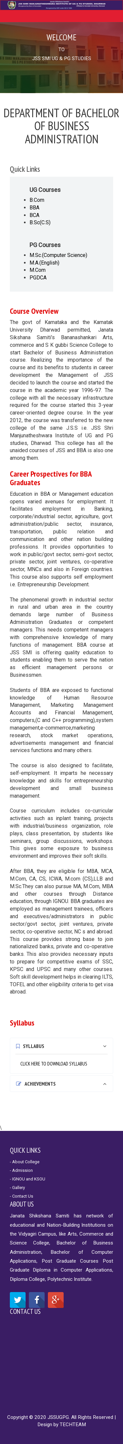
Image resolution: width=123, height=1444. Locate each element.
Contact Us (25, 1311)
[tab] (61, 1046)
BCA (34, 215)
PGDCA (38, 277)
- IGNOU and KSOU (27, 1178)
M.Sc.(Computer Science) (58, 255)
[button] (61, 1046)
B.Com (37, 200)
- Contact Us (21, 1196)
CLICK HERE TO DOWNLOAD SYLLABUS (53, 1064)
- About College (24, 1161)
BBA (34, 207)
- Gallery (17, 1187)
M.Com (38, 270)
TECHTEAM (73, 1424)
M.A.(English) (44, 263)
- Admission (21, 1170)
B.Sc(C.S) (40, 222)
